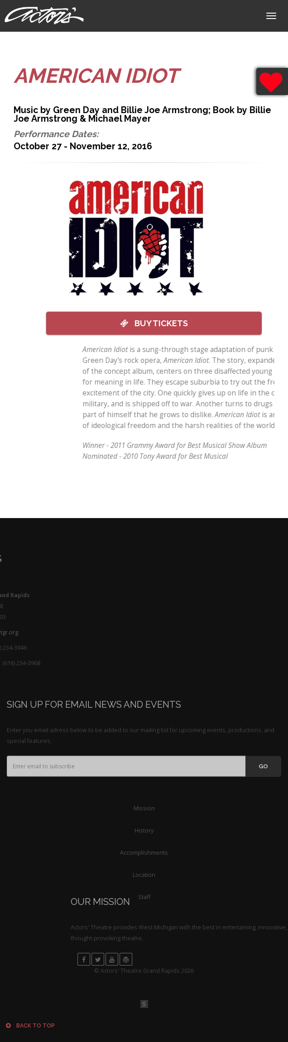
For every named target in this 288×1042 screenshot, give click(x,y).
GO (263, 786)
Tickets (145, 323)
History (144, 858)
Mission (144, 836)
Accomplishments (144, 881)
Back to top (30, 1026)
